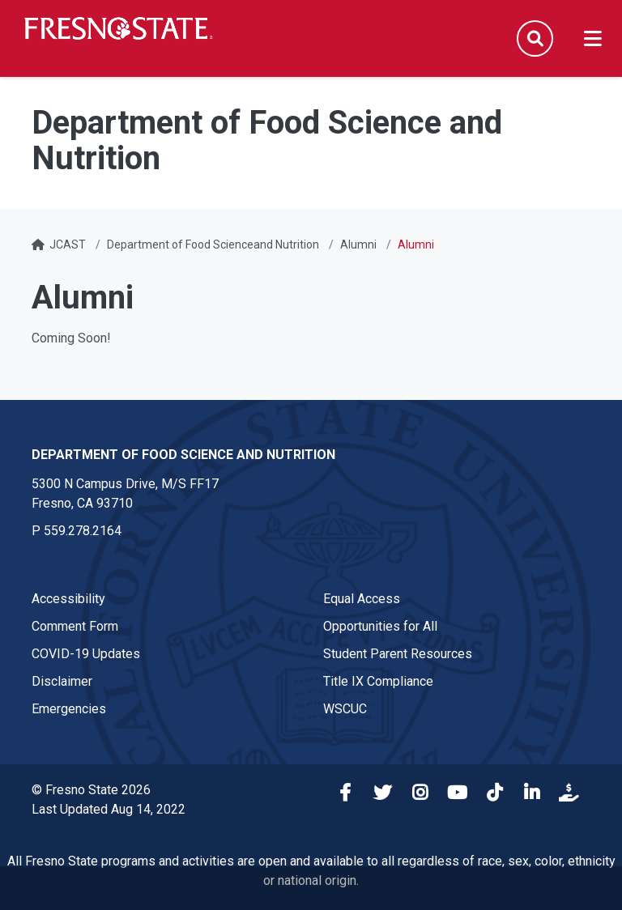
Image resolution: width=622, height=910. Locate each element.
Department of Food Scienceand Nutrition (213, 244)
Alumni (358, 244)
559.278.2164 (82, 530)
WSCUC (345, 709)
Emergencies (69, 709)
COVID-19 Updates (86, 653)
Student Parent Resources (397, 653)
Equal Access (361, 598)
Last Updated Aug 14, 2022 (108, 809)
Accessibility (68, 598)
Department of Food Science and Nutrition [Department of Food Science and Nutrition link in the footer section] (183, 454)
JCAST (67, 244)
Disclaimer (62, 681)
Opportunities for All (380, 626)
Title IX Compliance (378, 681)
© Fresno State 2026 (91, 789)
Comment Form (75, 626)
